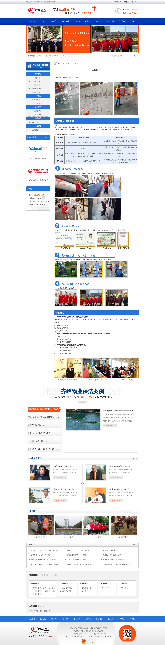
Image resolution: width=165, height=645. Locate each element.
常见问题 (126, 2)
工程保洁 (38, 126)
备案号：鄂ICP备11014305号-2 (74, 637)
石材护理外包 (37, 115)
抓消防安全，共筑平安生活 (40, 555)
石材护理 (54, 21)
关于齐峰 (121, 21)
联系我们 (135, 2)
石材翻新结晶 (37, 111)
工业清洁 (77, 21)
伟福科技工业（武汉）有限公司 (64, 489)
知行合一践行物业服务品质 (76, 560)
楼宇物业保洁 (37, 92)
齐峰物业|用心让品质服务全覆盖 (78, 550)
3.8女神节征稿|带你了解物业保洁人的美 (44, 564)
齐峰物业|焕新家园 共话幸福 (112, 555)
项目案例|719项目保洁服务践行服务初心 (45, 550)
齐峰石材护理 (47, 611)
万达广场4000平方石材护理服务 (64, 466)
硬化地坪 (38, 611)
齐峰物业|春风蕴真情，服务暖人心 (79, 564)
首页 (67, 63)
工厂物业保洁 (37, 78)
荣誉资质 (110, 21)
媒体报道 (99, 21)
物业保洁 (43, 21)
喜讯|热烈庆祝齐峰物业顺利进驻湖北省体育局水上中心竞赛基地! (119, 411)
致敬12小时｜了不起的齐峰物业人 (78, 555)
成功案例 (88, 21)
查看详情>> (110, 425)
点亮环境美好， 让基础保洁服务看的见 (116, 564)
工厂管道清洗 (37, 103)
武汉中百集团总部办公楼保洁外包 (120, 489)
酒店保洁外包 (37, 88)
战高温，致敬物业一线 (111, 550)
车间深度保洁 (37, 100)
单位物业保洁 (37, 85)
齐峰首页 (32, 21)
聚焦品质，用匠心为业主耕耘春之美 (115, 560)
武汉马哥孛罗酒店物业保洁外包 (120, 466)
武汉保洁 (32, 611)
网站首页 (118, 2)
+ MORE (82, 402)
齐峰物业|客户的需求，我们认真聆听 (43, 560)
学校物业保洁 (37, 81)
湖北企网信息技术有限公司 (103, 637)
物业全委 (65, 21)
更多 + (47, 137)
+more (134, 458)
